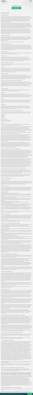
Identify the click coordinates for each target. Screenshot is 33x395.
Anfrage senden (16, 8)
